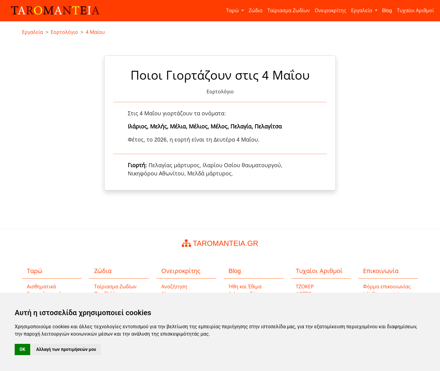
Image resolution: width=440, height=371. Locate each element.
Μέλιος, (200, 127)
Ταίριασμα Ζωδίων (288, 10)
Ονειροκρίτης (330, 10)
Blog (387, 10)
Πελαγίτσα (268, 127)
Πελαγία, (242, 127)
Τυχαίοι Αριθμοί (415, 10)
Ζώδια (255, 10)
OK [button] (22, 349)
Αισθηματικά (41, 286)
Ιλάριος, (139, 127)
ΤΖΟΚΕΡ (305, 286)
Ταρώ (233, 10)
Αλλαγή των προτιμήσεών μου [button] (66, 349)
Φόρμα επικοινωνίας (387, 286)
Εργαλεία (362, 10)
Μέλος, (220, 127)
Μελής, (160, 127)
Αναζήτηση (174, 286)
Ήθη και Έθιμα (245, 286)
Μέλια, (179, 127)
